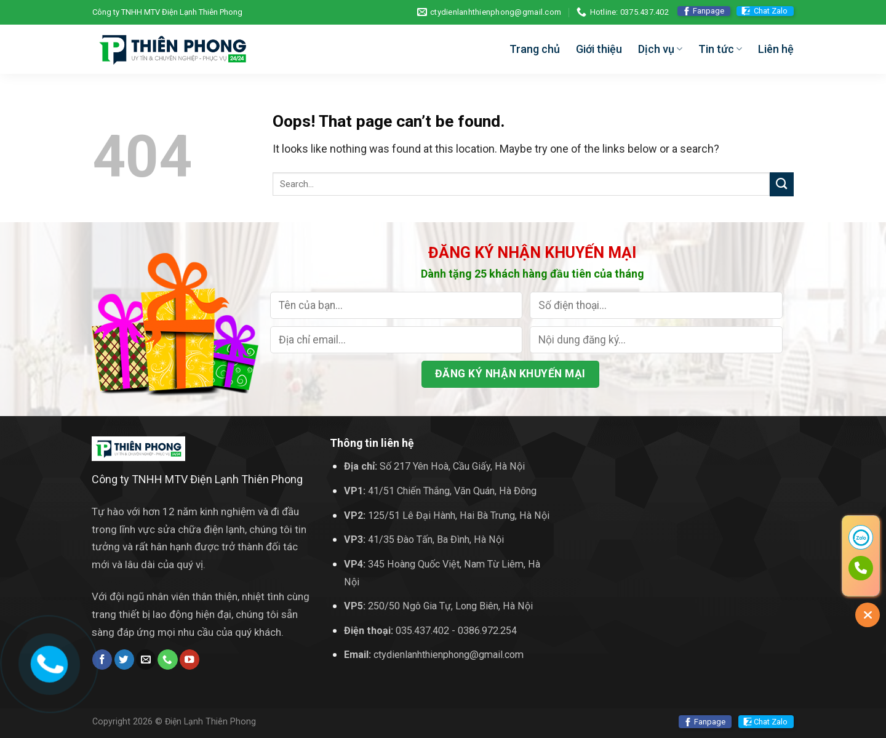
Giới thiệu (599, 48)
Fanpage (708, 10)
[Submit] (782, 184)
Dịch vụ (660, 48)
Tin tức (720, 48)
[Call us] (167, 659)
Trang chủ (534, 48)
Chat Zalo (771, 10)
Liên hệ (776, 48)
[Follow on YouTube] (189, 659)
